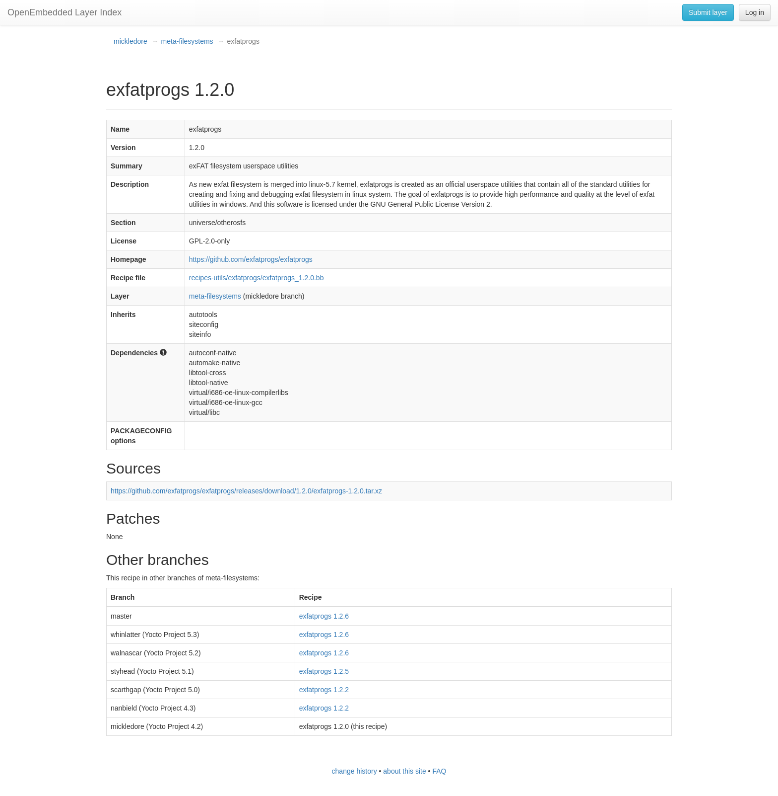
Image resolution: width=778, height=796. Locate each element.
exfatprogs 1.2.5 (324, 671)
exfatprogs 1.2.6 (324, 616)
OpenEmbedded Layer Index (64, 12)
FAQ (439, 771)
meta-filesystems (187, 41)
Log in (754, 12)
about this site (404, 771)
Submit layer (708, 12)
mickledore (130, 41)
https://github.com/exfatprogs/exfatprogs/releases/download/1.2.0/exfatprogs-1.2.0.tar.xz (246, 491)
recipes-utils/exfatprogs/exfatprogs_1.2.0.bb (256, 278)
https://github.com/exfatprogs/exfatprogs (251, 259)
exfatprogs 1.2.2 (324, 690)
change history (354, 771)
